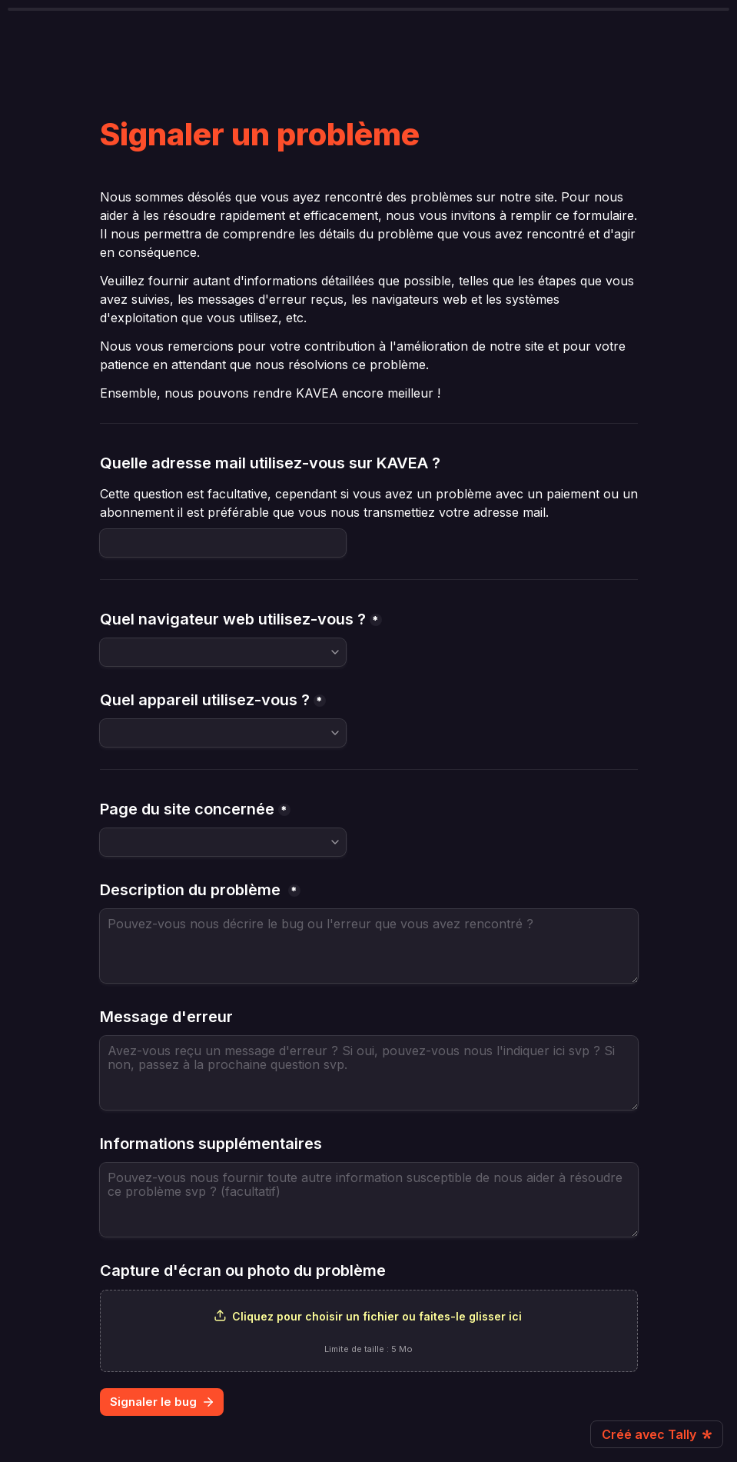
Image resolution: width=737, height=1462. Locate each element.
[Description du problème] (369, 946)
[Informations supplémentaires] (369, 1200)
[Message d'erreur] (369, 1073)
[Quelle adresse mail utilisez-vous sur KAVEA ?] (223, 543)
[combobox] (223, 652)
